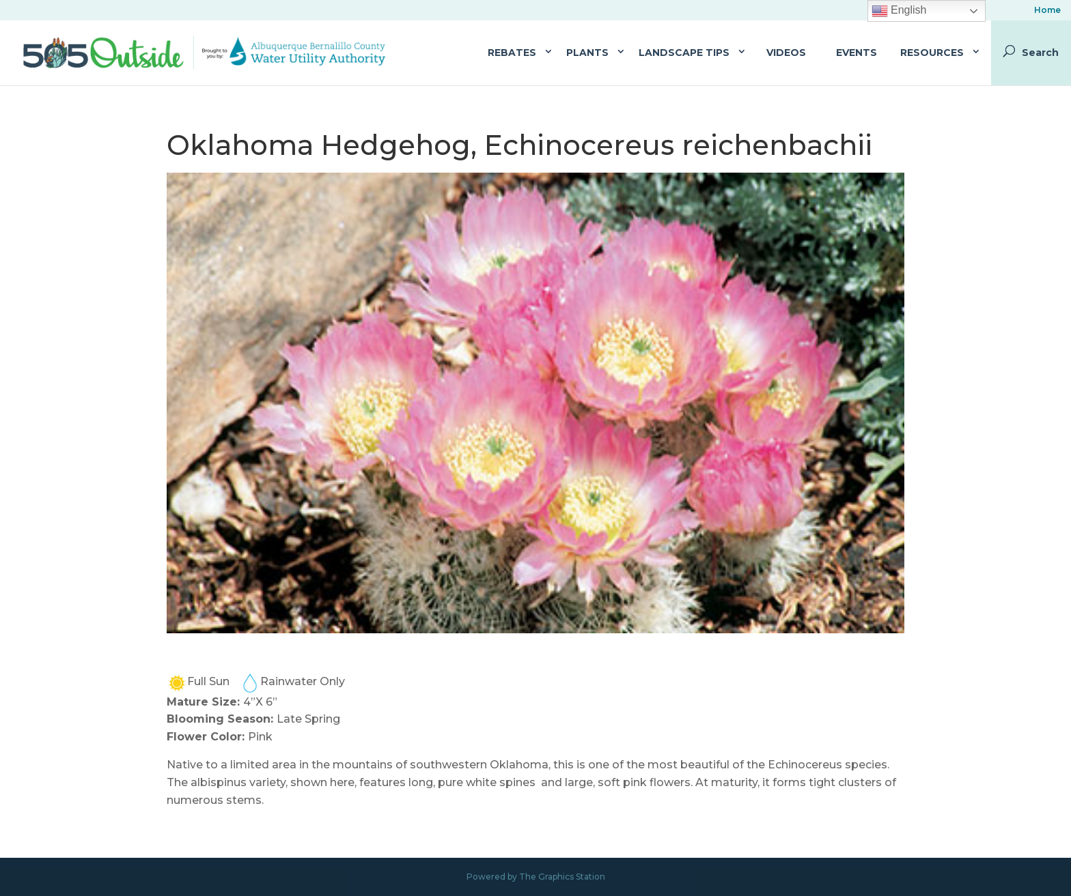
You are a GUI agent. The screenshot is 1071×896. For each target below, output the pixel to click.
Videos (786, 52)
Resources (932, 52)
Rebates (512, 52)
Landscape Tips (684, 52)
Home (1047, 10)
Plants (587, 52)
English (899, 11)
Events (856, 52)
